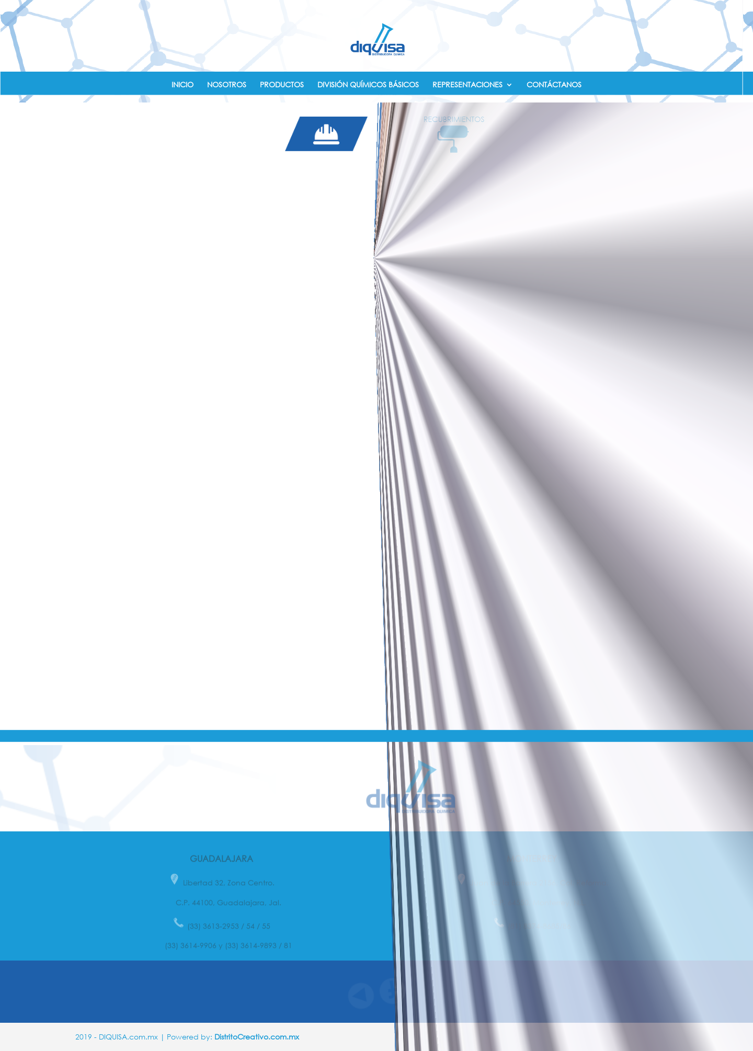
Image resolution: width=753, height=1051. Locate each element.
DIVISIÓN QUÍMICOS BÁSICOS (368, 85)
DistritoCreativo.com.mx (256, 1036)
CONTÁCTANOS (554, 85)
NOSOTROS (226, 85)
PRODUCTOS (282, 85)
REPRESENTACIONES (467, 85)
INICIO (182, 85)
